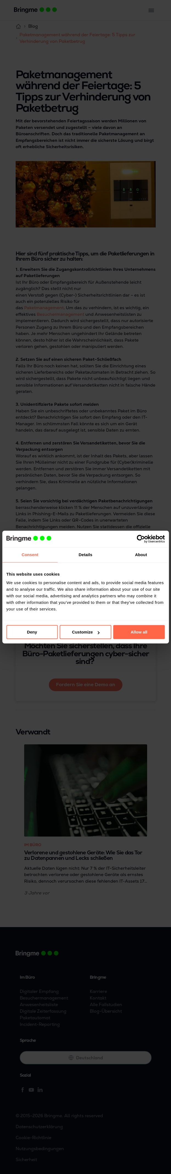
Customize (85, 632)
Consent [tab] (30, 554)
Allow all (139, 632)
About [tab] (141, 554)
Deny (32, 632)
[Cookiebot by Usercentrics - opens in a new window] (141, 539)
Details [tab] (85, 554)
